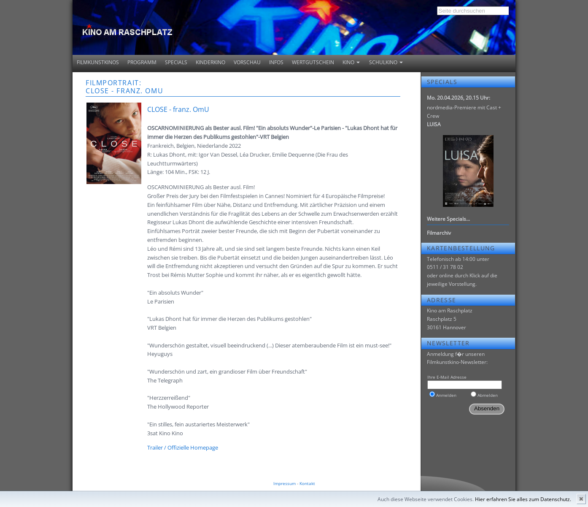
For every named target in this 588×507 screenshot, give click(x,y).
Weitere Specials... (448, 218)
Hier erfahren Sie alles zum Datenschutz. (523, 499)
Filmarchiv (439, 232)
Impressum (284, 483)
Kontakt (307, 483)
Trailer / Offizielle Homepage (182, 447)
